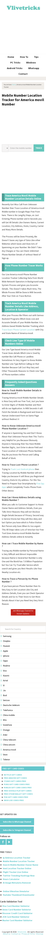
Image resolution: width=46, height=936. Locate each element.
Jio (3, 690)
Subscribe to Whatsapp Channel (17, 821)
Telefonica (7, 710)
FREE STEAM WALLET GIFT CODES (18, 794)
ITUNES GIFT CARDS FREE (15, 781)
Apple (4, 651)
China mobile (8, 715)
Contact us (15, 934)
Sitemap (39, 934)
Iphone (5, 655)
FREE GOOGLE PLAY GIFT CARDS (18, 790)
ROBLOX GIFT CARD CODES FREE (18, 787)
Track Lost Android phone (22, 469)
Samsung (6, 636)
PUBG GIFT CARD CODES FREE (17, 784)
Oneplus (5, 641)
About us (6, 934)
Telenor (5, 759)
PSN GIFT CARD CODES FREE (16, 797)
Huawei (5, 645)
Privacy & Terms (28, 934)
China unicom (8, 744)
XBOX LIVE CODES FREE (14, 800)
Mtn (4, 720)
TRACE (39, 148)
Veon (4, 754)
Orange (5, 729)
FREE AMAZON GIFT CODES (15, 778)
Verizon (5, 700)
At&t (4, 734)
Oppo (4, 660)
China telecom (8, 739)
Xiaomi (5, 675)
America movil (8, 749)
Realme (5, 665)
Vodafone (6, 724)
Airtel (4, 680)
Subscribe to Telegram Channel (17, 830)
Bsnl (4, 695)
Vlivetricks (23, 7)
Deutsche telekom (10, 705)
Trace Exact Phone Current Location (18, 329)
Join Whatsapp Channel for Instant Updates (23, 612)
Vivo (4, 670)
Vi (3, 685)
